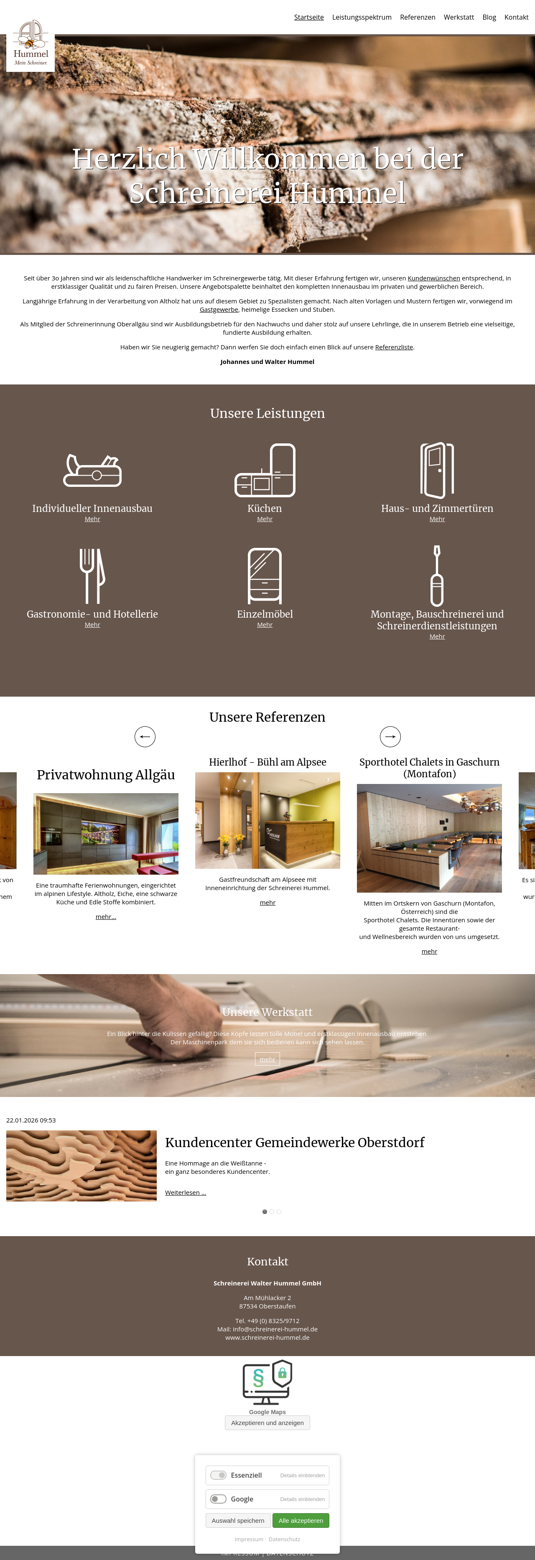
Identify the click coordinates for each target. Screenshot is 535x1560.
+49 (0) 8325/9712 (273, 1320)
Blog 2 (272, 1212)
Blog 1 (265, 1212)
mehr (268, 902)
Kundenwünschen (434, 278)
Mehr (92, 518)
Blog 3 (279, 1212)
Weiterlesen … (185, 1192)
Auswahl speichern (238, 1520)
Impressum (249, 1539)
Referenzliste (394, 347)
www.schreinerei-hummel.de (267, 1337)
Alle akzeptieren (301, 1520)
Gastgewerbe (219, 309)
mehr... (106, 916)
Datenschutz (285, 1539)
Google (242, 1499)
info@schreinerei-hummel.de (275, 1329)
